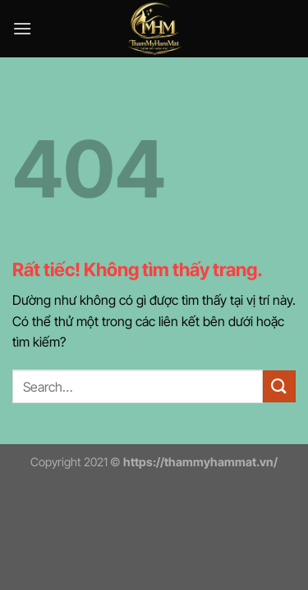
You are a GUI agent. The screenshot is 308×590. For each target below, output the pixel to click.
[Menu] (22, 28)
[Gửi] (279, 386)
